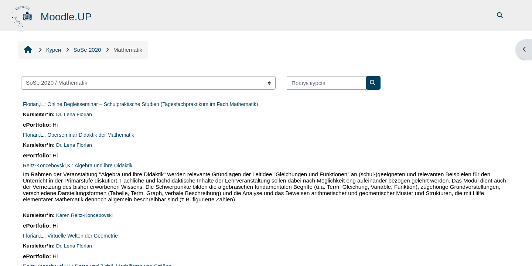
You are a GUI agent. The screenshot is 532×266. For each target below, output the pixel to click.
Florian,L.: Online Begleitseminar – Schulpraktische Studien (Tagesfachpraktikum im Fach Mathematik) (140, 104)
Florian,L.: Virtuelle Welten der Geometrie (70, 236)
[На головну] (23, 15)
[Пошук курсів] (326, 83)
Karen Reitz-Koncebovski (84, 215)
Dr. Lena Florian (74, 114)
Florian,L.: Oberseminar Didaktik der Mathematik (78, 135)
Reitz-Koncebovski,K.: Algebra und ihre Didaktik (77, 165)
